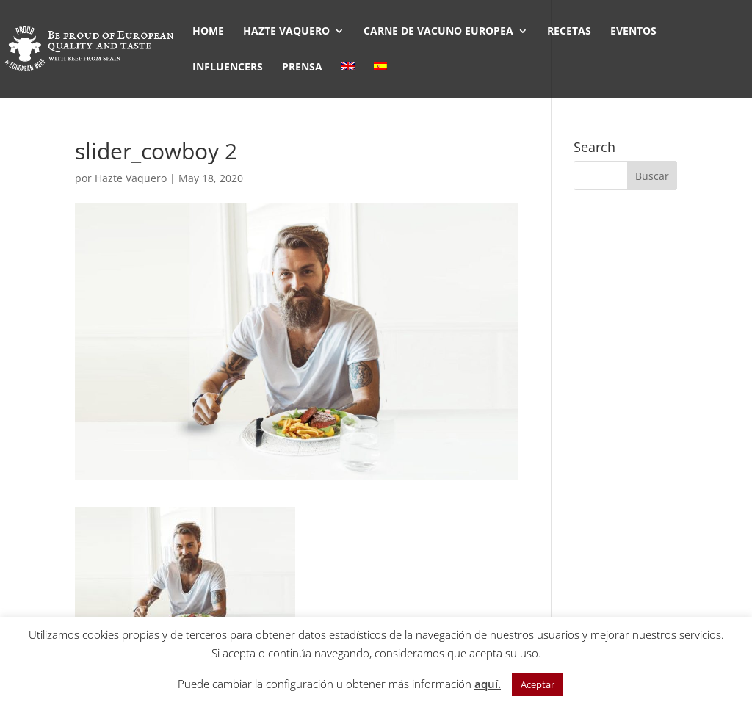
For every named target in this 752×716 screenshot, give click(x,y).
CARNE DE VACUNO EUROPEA (438, 31)
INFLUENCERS (227, 67)
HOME (208, 31)
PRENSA (302, 67)
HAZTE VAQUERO (286, 31)
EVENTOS (633, 31)
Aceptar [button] (537, 684)
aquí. (487, 683)
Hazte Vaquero (131, 178)
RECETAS (569, 31)
